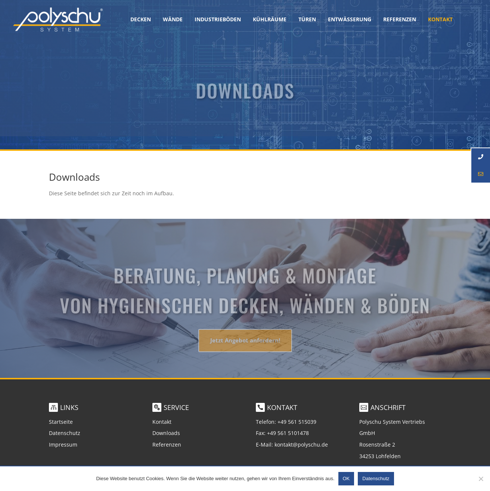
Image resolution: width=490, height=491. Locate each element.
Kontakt (161, 421)
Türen (307, 20)
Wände (173, 20)
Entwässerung (349, 20)
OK (346, 478)
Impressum (63, 444)
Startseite (61, 421)
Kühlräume (269, 20)
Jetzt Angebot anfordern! (245, 345)
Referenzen (399, 20)
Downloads (166, 432)
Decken (140, 20)
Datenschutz (64, 432)
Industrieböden (218, 20)
